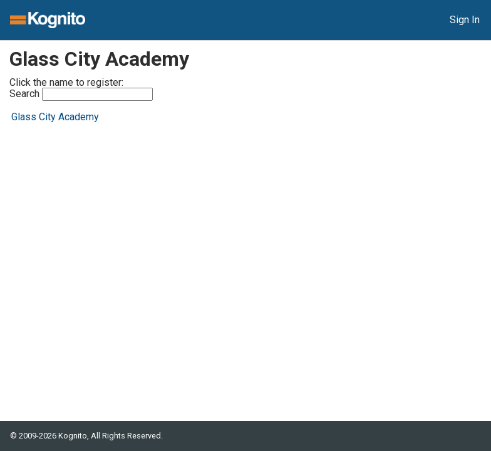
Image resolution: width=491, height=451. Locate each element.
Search (81, 94)
